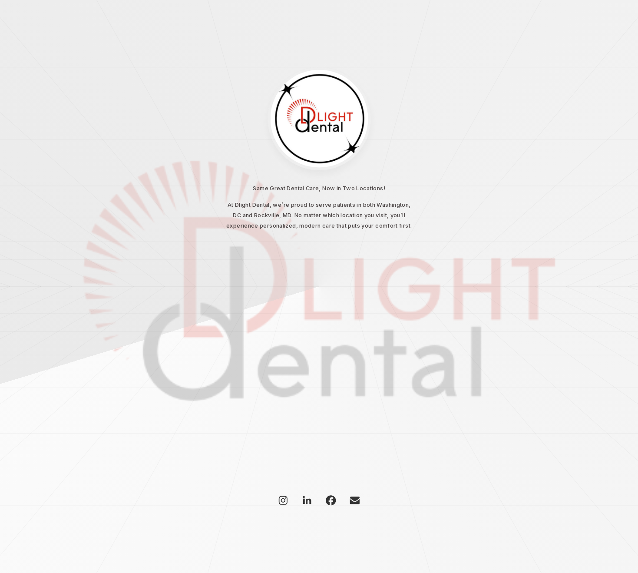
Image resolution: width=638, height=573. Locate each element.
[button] (283, 500)
